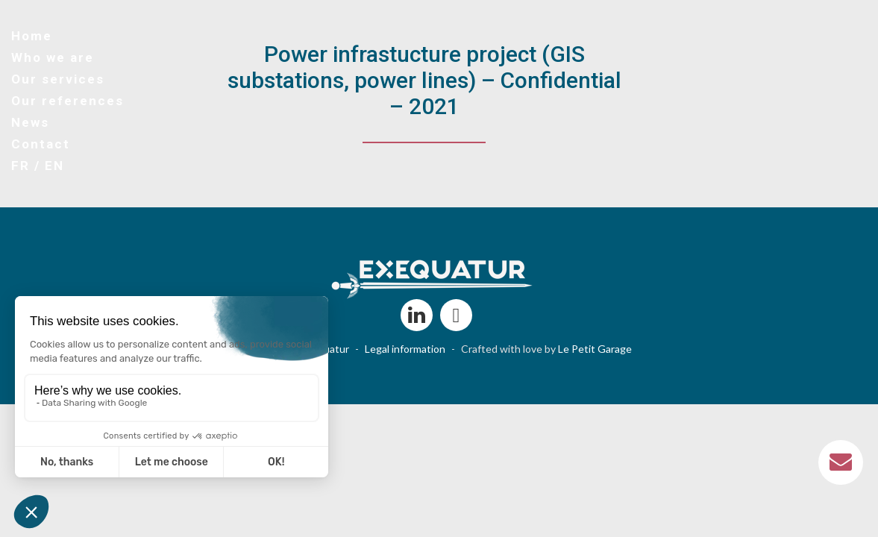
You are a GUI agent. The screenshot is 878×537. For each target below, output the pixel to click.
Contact (40, 143)
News (30, 122)
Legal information (405, 348)
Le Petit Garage (595, 348)
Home (31, 35)
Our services (57, 79)
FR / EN (37, 165)
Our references (67, 100)
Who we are (52, 57)
